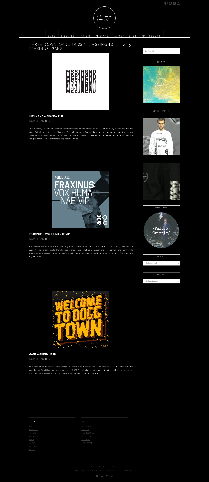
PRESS (32, 449)
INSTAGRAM (86, 443)
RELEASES (33, 429)
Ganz (113, 366)
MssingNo (74, 128)
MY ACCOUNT (129, 471)
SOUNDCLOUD (87, 433)
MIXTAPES (33, 436)
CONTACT (33, 446)
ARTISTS (32, 433)
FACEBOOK (86, 426)
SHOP (31, 439)
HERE (48, 120)
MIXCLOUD (86, 436)
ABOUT (32, 443)
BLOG (31, 426)
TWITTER (85, 429)
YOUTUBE (85, 439)
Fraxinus (51, 246)
